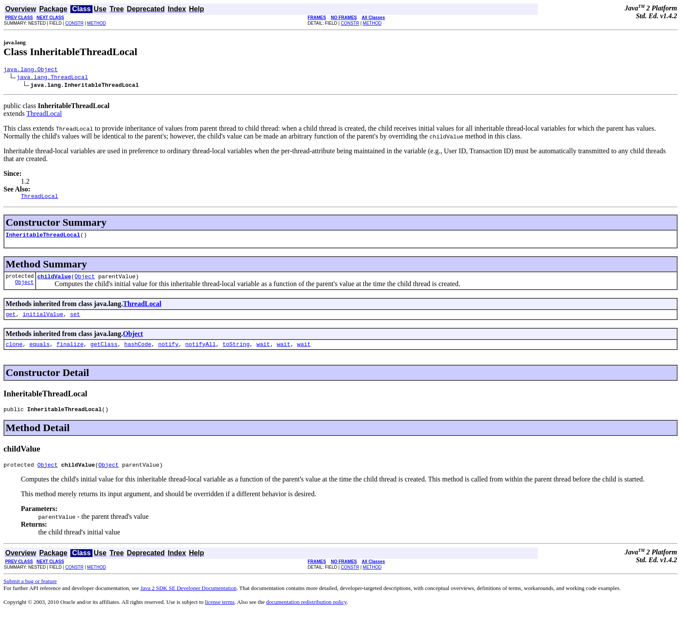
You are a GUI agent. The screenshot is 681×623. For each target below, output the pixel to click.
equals (40, 352)
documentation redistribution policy (306, 612)
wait (263, 352)
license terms (220, 612)
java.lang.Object (30, 70)
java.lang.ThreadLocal (52, 78)
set (75, 320)
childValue (54, 281)
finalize (69, 352)
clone (14, 352)
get (11, 320)
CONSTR (74, 23)
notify (168, 352)
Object (24, 288)
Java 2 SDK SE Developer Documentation (188, 598)
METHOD (96, 23)
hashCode (137, 352)
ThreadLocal (44, 115)
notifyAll (200, 352)
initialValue (43, 320)
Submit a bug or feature (30, 591)
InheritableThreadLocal (43, 238)
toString (235, 352)
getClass (103, 352)
